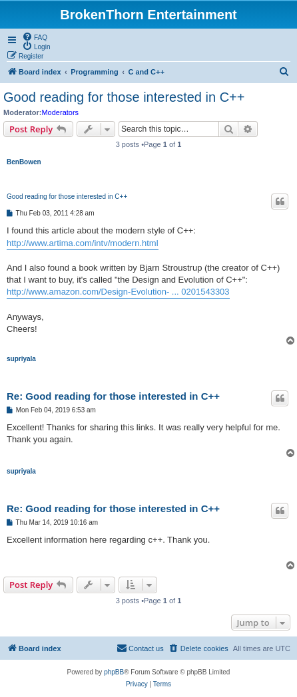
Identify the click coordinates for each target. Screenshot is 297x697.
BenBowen (24, 162)
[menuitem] (34, 36)
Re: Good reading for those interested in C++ (113, 396)
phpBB (114, 672)
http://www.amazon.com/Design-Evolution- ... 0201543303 (118, 292)
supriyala (21, 358)
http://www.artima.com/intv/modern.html (82, 243)
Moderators (60, 112)
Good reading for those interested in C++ (123, 97)
